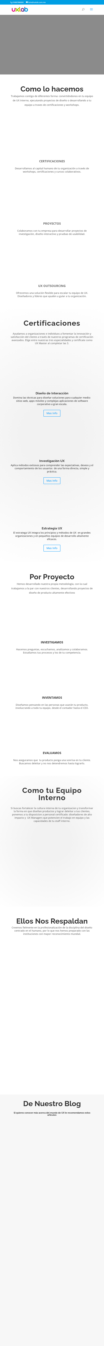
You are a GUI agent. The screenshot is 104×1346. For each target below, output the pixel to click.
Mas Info (51, 413)
